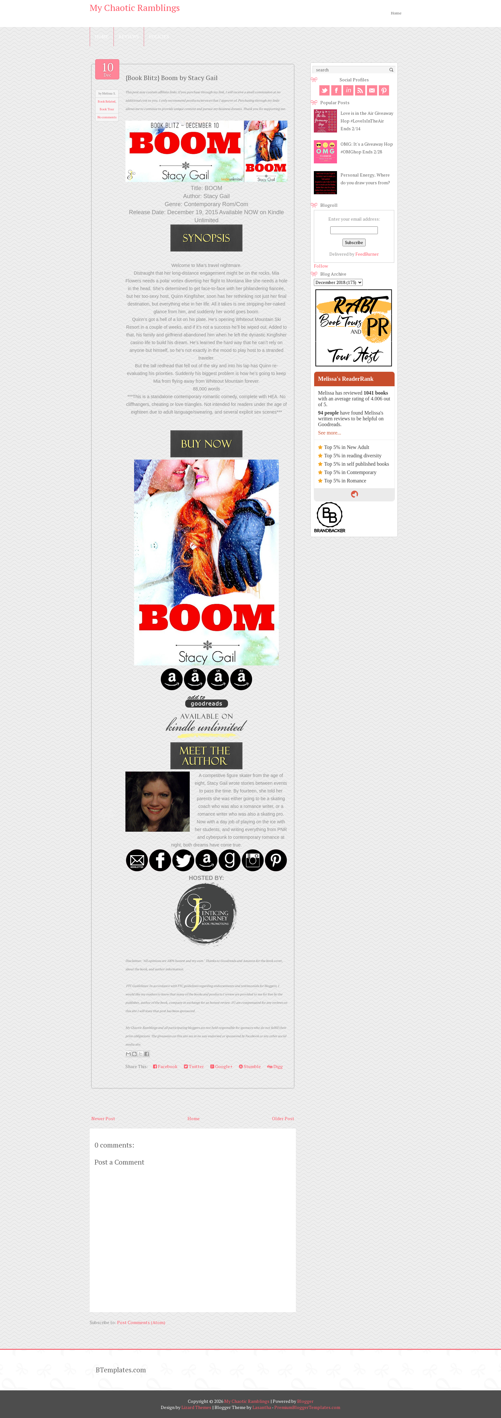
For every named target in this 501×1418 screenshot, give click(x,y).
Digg (275, 1066)
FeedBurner (367, 254)
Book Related (106, 101)
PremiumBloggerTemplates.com (307, 1407)
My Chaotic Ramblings (135, 8)
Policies (159, 36)
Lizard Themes (196, 1407)
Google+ (221, 1066)
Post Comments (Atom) (141, 1322)
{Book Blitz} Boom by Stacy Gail (171, 77)
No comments (106, 117)
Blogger (305, 1401)
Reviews (129, 36)
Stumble (250, 1066)
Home (396, 13)
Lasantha (261, 1407)
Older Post (283, 1118)
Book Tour (107, 109)
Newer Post (103, 1118)
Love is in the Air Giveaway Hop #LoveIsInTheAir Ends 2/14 (367, 121)
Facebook (165, 1066)
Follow (321, 266)
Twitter (194, 1066)
